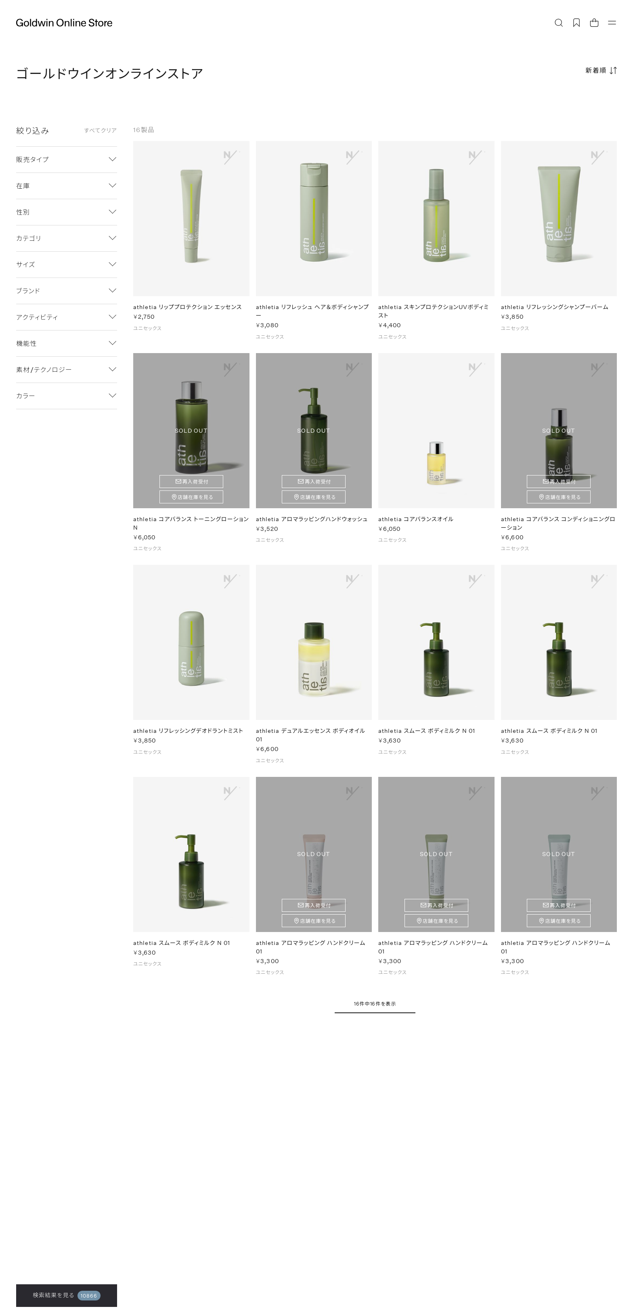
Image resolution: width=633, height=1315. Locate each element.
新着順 (596, 70)
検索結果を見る (67, 1295)
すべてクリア (100, 130)
